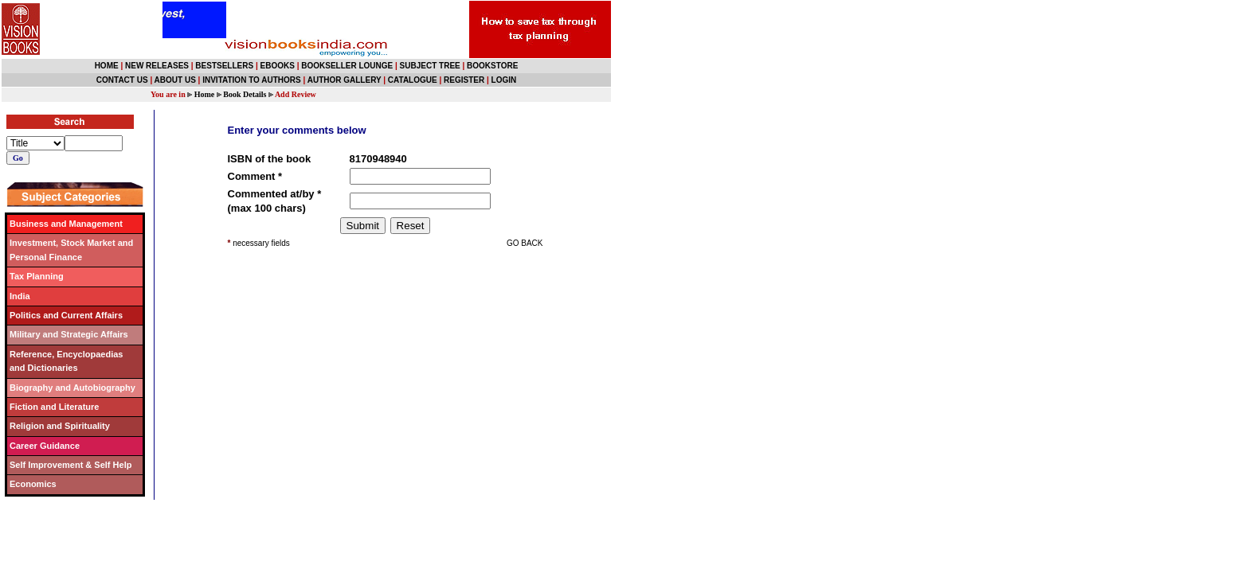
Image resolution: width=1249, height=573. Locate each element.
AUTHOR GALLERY (344, 80)
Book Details (244, 94)
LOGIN (504, 80)
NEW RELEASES (157, 65)
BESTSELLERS (224, 65)
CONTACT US (122, 80)
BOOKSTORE (492, 65)
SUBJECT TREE (430, 65)
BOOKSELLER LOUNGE (347, 65)
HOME (107, 65)
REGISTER (464, 80)
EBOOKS (277, 65)
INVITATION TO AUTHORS (251, 80)
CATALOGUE (412, 80)
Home (204, 94)
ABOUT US (175, 80)
